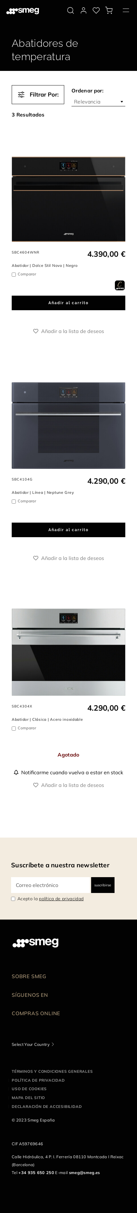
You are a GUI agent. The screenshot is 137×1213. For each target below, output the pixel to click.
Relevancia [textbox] (87, 101)
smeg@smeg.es (84, 1172)
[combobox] (98, 101)
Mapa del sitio (28, 1097)
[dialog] (119, 284)
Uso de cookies (29, 1088)
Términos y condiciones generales (52, 1071)
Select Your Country (31, 1044)
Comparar (27, 274)
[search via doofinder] (70, 10)
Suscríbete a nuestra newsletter (60, 865)
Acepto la (50, 899)
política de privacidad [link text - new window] (61, 899)
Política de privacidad (38, 1080)
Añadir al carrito (68, 303)
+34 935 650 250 (36, 1172)
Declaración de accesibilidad (47, 1106)
